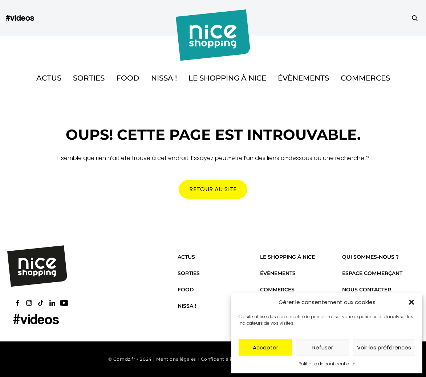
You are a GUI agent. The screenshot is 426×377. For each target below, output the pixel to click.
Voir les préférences (384, 347)
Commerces (365, 78)
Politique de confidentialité (327, 364)
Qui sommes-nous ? (370, 257)
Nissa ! (164, 78)
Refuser (322, 347)
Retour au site (213, 189)
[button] (411, 302)
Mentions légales (176, 359)
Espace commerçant (372, 273)
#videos (20, 17)
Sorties (89, 78)
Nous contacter (366, 289)
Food (127, 78)
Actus (48, 78)
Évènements (303, 78)
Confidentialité (218, 359)
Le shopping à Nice (227, 78)
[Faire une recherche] (414, 17)
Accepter (265, 347)
